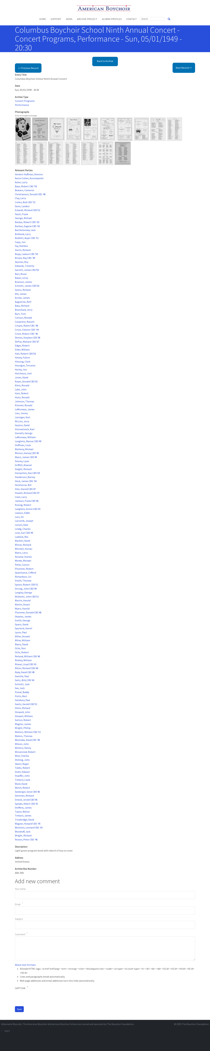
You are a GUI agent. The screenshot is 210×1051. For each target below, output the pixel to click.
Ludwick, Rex (21, 536)
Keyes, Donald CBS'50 (26, 381)
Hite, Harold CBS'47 (25, 489)
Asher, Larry (21, 182)
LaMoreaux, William (25, 437)
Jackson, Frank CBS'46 (27, 500)
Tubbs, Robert (22, 767)
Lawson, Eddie (22, 512)
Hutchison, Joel (23, 373)
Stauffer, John (22, 775)
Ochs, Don (20, 648)
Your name (20, 888)
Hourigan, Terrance (25, 365)
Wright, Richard (23, 835)
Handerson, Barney (25, 477)
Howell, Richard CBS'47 (27, 492)
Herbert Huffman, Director (29, 174)
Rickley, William (23, 660)
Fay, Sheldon (21, 245)
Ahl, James (21, 293)
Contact (131, 19)
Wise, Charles (22, 755)
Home (42, 19)
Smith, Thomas (23, 580)
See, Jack (20, 688)
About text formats (25, 964)
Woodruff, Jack (22, 831)
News (69, 19)
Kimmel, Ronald (23, 405)
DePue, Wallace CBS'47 (27, 341)
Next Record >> (184, 67)
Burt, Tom (20, 313)
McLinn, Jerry (22, 421)
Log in (7, 1030)
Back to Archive (105, 61)
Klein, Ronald (22, 385)
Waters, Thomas (23, 736)
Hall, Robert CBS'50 (25, 353)
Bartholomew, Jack (25, 230)
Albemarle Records (11, 1024)
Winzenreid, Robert (25, 751)
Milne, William (22, 640)
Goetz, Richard (23, 289)
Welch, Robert (22, 787)
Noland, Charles (23, 556)
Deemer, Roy (21, 261)
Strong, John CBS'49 (26, 588)
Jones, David (21, 377)
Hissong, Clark (22, 361)
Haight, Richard (23, 469)
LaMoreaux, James (24, 409)
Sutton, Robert (23, 720)
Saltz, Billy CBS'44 (24, 680)
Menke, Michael (23, 560)
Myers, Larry (21, 552)
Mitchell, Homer (23, 548)
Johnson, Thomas (24, 401)
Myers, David (21, 644)
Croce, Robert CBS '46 (26, 333)
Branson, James (23, 281)
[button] (23, 128)
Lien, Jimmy (21, 413)
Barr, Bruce (21, 273)
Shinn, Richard (22, 708)
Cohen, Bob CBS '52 (25, 202)
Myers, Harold (22, 608)
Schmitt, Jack (22, 684)
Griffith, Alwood (23, 465)
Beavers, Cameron (24, 190)
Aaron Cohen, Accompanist (29, 178)
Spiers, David (21, 624)
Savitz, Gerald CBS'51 (26, 704)
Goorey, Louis (22, 461)
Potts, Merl (21, 696)
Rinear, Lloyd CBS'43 (25, 664)
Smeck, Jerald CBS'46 (26, 799)
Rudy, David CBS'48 (24, 672)
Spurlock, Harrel (23, 628)
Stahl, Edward (22, 771)
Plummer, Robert (24, 568)
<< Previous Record (28, 68)
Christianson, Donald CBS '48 (30, 194)
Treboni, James (23, 815)
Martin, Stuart (22, 604)
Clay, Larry (20, 198)
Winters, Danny (23, 747)
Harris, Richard (23, 250)
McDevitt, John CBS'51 (27, 596)
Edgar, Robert (22, 345)
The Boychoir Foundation (195, 1024)
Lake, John (20, 389)
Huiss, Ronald (22, 397)
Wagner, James (23, 724)
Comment (20, 934)
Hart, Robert (22, 393)
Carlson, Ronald (23, 317)
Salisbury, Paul (22, 700)
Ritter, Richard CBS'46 (26, 668)
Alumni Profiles (112, 19)
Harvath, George (23, 433)
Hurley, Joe (21, 369)
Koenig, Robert (23, 504)
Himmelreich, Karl (24, 429)
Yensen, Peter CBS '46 (26, 839)
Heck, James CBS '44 (26, 481)
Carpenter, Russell (24, 321)
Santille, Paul (22, 676)
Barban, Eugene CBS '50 (27, 226)
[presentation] (38, 998)
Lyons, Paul (21, 632)
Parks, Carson (22, 564)
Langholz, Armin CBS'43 (27, 508)
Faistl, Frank (21, 214)
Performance (22, 104)
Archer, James (22, 297)
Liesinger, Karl (22, 417)
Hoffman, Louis (23, 445)
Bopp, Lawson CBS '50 (26, 254)
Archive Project (87, 19)
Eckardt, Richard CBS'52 (27, 210)
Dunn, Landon (22, 206)
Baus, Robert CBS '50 (26, 186)
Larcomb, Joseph (24, 520)
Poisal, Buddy (22, 692)
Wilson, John (22, 743)
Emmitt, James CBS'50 (27, 285)
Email (18, 904)
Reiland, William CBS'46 (27, 656)
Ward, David (21, 783)
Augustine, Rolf (23, 301)
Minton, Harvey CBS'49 (27, 453)
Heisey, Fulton (22, 357)
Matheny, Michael (24, 449)
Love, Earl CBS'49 (24, 532)
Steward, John (22, 712)
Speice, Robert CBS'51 (26, 584)
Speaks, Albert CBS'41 (26, 803)
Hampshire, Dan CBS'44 (27, 473)
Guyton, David (22, 425)
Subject (19, 918)
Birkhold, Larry (23, 234)
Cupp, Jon (20, 242)
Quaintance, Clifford (25, 572)
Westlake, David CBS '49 (27, 739)
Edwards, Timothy (24, 265)
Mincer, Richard (23, 544)
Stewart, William (24, 716)
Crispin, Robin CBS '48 (26, 325)
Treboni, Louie (22, 779)
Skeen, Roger (22, 763)
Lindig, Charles (23, 528)
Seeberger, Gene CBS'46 (27, 791)
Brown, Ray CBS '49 (25, 257)
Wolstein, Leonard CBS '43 (29, 827)
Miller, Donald (22, 636)
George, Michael (23, 218)
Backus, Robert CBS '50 (27, 222)
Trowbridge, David (24, 819)
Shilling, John (22, 759)
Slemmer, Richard (24, 795)
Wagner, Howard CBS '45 (28, 823)
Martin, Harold (22, 600)
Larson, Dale (21, 524)
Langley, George (23, 592)
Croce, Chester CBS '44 (27, 329)
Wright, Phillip (23, 727)
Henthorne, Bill (23, 485)
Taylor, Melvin (22, 811)
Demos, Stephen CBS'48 (27, 337)
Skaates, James (23, 616)
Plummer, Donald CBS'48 (28, 612)
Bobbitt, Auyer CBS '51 (27, 238)
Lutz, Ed (19, 516)
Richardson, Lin (23, 576)
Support (56, 19)
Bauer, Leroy (21, 277)
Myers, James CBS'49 (26, 457)
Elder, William (22, 349)
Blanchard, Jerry (23, 309)
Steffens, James (23, 807)
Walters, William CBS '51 (28, 732)
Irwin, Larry (21, 496)
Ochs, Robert (22, 652)
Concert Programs (25, 100)
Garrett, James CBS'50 (27, 269)
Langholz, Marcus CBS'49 (28, 441)
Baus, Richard (22, 305)
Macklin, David (22, 540)
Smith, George (22, 620)
